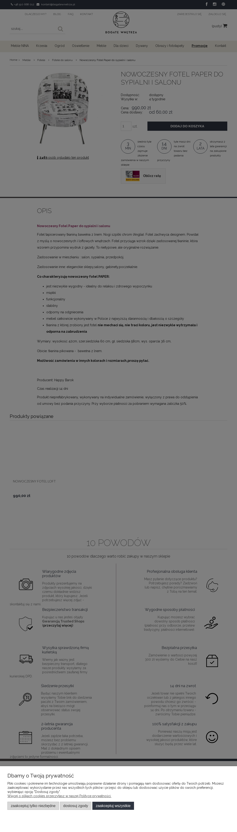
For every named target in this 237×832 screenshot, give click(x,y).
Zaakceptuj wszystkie (113, 806)
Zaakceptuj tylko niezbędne (33, 806)
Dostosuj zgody (75, 806)
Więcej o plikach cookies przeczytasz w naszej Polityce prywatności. (59, 796)
